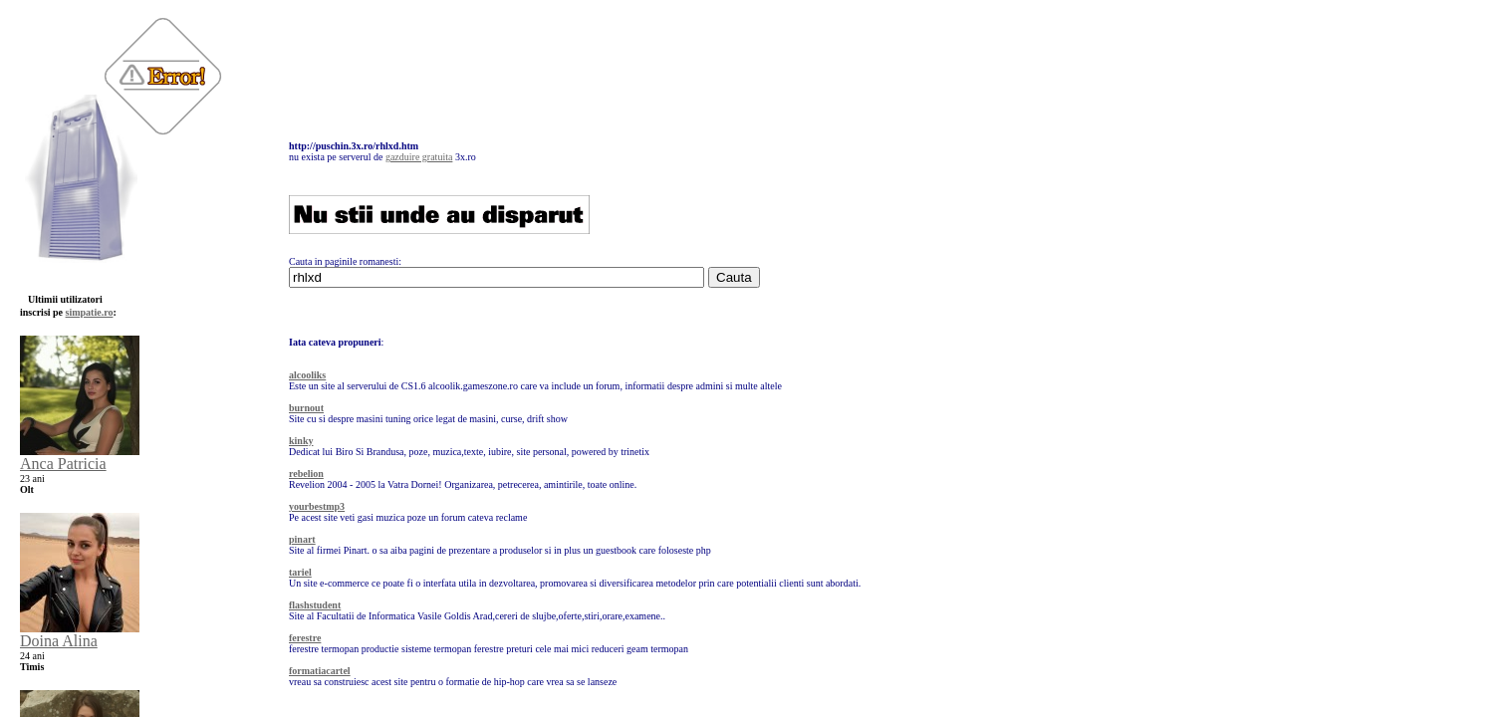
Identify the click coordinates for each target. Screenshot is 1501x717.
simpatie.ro (90, 312)
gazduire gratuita (418, 156)
